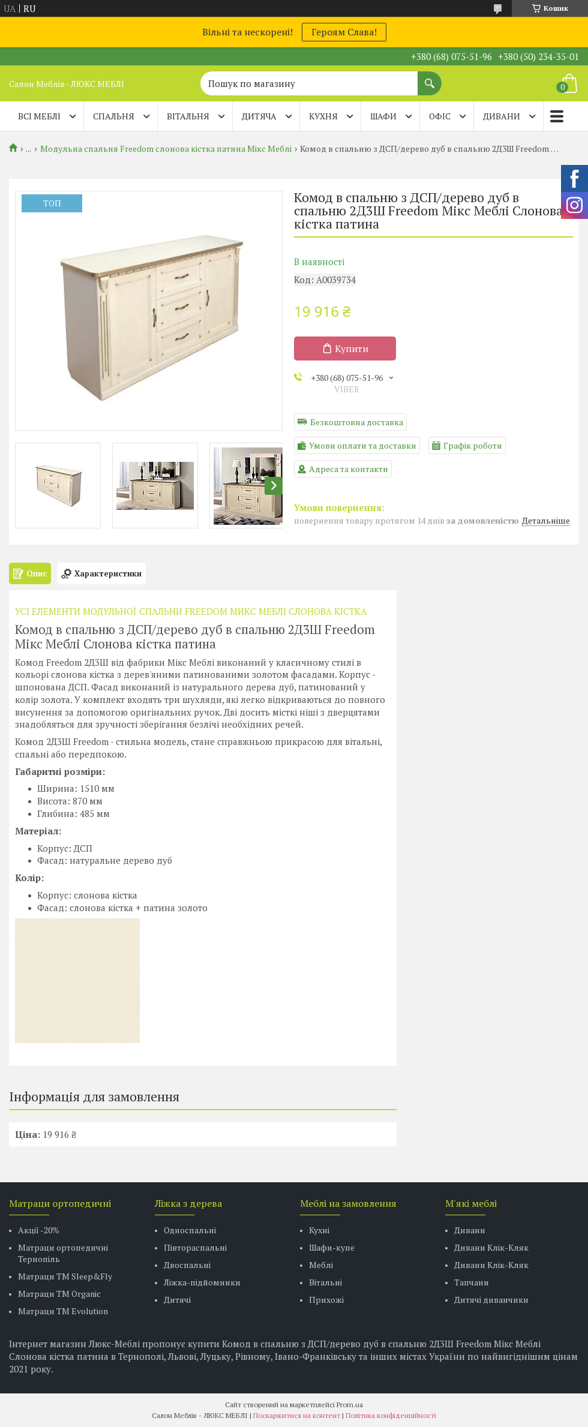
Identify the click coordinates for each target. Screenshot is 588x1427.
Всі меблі (39, 116)
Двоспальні (187, 1264)
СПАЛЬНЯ (113, 116)
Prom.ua (350, 1404)
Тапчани (471, 1282)
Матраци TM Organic (59, 1293)
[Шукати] (430, 77)
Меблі (321, 1264)
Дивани (469, 1230)
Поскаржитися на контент (296, 1415)
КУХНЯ (323, 116)
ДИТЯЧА (259, 116)
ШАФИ (383, 116)
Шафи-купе (332, 1247)
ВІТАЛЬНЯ (188, 116)
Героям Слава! (344, 31)
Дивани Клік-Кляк (491, 1247)
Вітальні (325, 1282)
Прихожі (326, 1299)
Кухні (319, 1230)
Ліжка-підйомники (202, 1282)
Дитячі (177, 1299)
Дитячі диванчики (491, 1299)
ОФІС (440, 116)
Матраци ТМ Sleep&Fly (65, 1276)
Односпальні (190, 1230)
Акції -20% (38, 1230)
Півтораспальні (195, 1247)
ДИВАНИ (501, 116)
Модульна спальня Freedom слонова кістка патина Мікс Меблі (166, 148)
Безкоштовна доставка (356, 422)
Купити (351, 348)
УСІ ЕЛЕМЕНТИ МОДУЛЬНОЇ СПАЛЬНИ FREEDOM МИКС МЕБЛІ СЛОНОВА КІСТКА (191, 611)
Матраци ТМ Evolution (63, 1311)
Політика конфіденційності (391, 1415)
